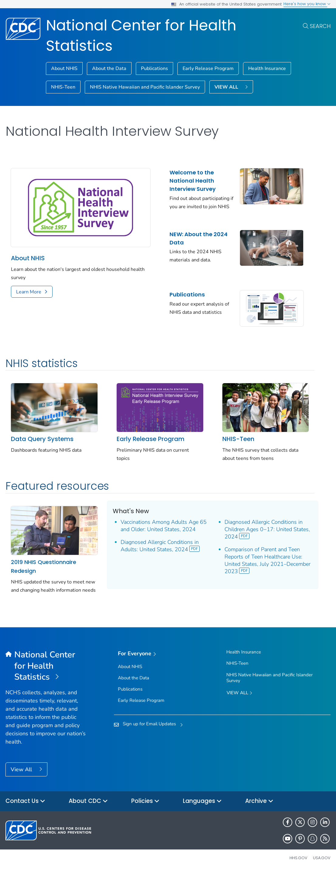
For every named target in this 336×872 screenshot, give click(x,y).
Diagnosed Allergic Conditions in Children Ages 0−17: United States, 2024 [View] (267, 529)
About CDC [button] (88, 801)
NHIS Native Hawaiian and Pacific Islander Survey (145, 87)
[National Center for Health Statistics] (46, 666)
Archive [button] (259, 801)
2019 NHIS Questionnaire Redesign (43, 566)
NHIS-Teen (63, 87)
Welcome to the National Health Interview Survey (193, 181)
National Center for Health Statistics (141, 35)
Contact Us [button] (25, 801)
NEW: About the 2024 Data (199, 238)
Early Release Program (208, 68)
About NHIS (64, 68)
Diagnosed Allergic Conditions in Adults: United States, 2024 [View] (160, 545)
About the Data (109, 68)
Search (320, 26)
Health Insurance (267, 68)
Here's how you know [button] (307, 4)
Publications (154, 68)
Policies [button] (145, 801)
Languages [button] (202, 801)
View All (22, 769)
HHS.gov (298, 858)
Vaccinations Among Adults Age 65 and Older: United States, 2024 (164, 525)
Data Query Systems (42, 439)
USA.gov (322, 858)
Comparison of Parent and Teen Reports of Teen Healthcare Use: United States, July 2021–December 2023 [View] (267, 560)
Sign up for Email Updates (149, 724)
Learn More (28, 292)
